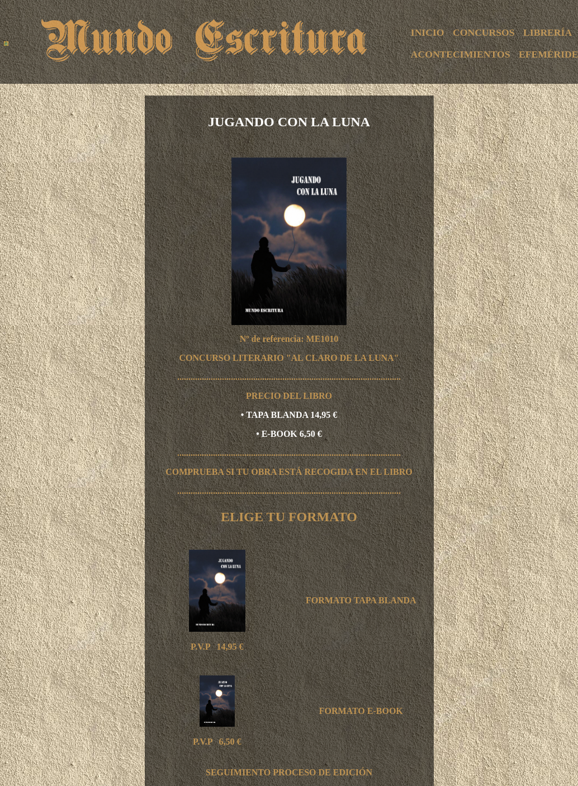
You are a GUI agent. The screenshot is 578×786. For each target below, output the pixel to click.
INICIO (427, 32)
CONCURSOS (483, 32)
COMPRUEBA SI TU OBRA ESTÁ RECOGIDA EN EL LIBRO (289, 472)
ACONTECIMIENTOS (460, 54)
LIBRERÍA (547, 32)
